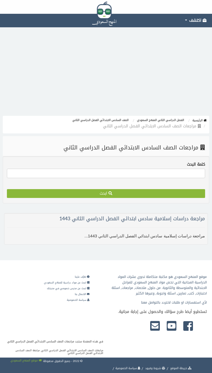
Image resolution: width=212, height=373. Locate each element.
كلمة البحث (196, 164)
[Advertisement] (106, 74)
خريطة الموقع (180, 368)
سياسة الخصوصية (78, 299)
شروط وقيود (154, 368)
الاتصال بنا (82, 294)
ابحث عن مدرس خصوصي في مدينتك (68, 288)
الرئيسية (199, 120)
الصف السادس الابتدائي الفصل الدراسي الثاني (100, 120)
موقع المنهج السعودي (26, 360)
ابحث (106, 193)
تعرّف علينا (82, 276)
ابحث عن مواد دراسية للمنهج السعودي (66, 282)
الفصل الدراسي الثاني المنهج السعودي (160, 120)
